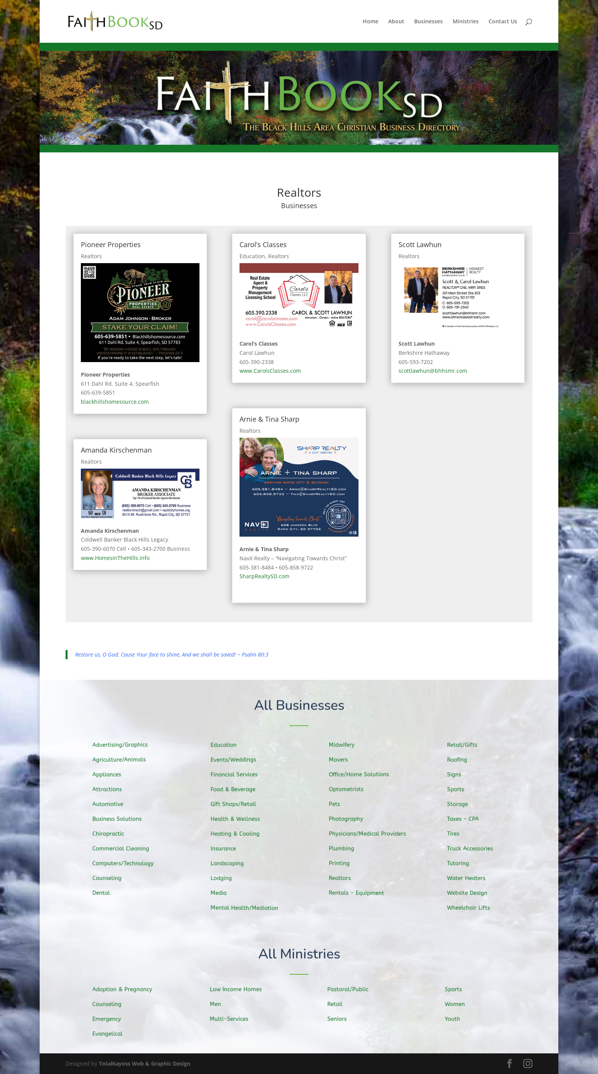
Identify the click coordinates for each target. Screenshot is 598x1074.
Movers (342, 760)
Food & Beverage (236, 790)
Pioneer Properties (111, 244)
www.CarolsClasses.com (270, 370)
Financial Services (237, 775)
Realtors (91, 256)
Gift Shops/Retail (236, 804)
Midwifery (345, 746)
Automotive (111, 804)
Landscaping (230, 862)
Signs (458, 775)
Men (219, 1004)
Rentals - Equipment (359, 892)
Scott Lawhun (420, 244)
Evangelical (111, 1033)
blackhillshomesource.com (115, 401)
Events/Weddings (236, 761)
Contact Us (503, 22)
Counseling (110, 877)
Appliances (110, 775)
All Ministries (299, 955)
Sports (460, 790)
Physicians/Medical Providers (370, 833)
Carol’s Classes (263, 244)
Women (458, 1004)
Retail (339, 1004)
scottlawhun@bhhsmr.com (433, 370)
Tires (457, 833)
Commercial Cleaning (124, 848)
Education (252, 256)
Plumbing (345, 847)
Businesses (428, 22)
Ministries (466, 22)
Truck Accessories (473, 848)
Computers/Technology (126, 863)
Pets (338, 804)
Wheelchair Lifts (472, 906)
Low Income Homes (239, 989)
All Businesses (299, 706)
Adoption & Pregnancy (125, 989)
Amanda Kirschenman (116, 450)
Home (370, 22)
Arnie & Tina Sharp (269, 419)
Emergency (110, 1019)
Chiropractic (112, 833)
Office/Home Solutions (361, 775)
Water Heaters (470, 877)
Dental (105, 891)
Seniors (341, 1019)
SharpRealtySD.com (264, 576)
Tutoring (462, 862)
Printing (343, 862)
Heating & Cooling (238, 833)
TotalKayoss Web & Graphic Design (144, 1063)
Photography (349, 818)
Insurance (227, 848)
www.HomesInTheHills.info (115, 557)
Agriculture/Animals (122, 760)
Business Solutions (120, 818)
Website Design (470, 892)
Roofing (461, 761)
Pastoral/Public (351, 989)
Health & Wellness (238, 819)
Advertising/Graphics (123, 746)
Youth (456, 1019)
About (396, 22)
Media (222, 891)
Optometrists (349, 789)
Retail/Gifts (466, 746)
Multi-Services (232, 1019)
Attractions (111, 789)
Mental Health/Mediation (247, 907)
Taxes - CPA (466, 819)
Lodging (225, 877)
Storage (461, 804)
